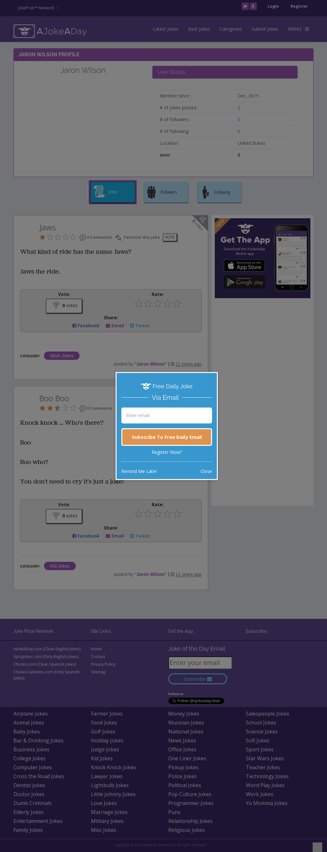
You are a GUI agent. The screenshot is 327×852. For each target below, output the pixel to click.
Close (206, 471)
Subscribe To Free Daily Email (167, 437)
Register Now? (167, 452)
